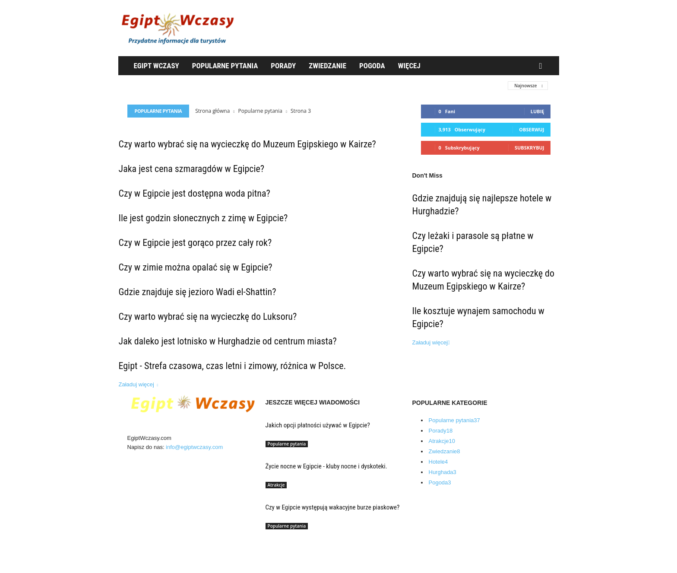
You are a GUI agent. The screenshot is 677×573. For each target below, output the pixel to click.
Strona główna (212, 111)
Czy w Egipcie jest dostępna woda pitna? (194, 193)
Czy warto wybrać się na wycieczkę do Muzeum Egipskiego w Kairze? (247, 144)
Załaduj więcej (138, 384)
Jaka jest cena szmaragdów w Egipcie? (192, 168)
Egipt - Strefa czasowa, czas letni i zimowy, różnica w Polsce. (232, 365)
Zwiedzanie (327, 65)
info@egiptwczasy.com (194, 447)
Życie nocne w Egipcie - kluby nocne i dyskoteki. (326, 466)
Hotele (438, 461)
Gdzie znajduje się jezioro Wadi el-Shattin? (197, 291)
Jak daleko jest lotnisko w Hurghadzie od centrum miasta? (228, 341)
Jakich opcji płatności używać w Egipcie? (318, 425)
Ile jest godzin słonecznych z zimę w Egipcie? (203, 218)
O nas (142, 541)
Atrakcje (276, 485)
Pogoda (372, 65)
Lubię (537, 111)
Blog (140, 551)
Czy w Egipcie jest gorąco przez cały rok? (195, 242)
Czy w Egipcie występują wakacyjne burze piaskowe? (333, 507)
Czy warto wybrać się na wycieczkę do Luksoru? (208, 316)
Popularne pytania (225, 65)
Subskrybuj (529, 147)
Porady (283, 65)
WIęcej (409, 65)
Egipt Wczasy (156, 65)
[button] (542, 66)
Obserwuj (531, 129)
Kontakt (144, 561)
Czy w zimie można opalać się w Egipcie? (195, 267)
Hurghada (442, 472)
